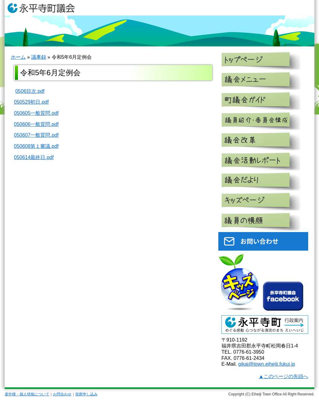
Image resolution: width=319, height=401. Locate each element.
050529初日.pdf (31, 102)
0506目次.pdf (29, 91)
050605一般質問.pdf (36, 113)
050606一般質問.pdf (36, 124)
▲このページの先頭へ (283, 376)
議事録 (38, 57)
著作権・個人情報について (27, 394)
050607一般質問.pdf (36, 135)
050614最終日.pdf (34, 157)
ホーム (18, 57)
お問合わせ (62, 394)
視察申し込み (86, 394)
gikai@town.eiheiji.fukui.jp (266, 364)
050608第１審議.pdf (36, 146)
